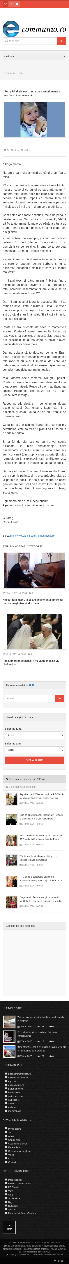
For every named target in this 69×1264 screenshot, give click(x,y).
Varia (10, 1191)
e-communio (9, 73)
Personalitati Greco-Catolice (22, 1213)
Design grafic (14, 1255)
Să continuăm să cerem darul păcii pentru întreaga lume (37, 1034)
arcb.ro (11, 1103)
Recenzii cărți (15, 1147)
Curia (11, 1158)
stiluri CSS (24, 1255)
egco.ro (12, 1081)
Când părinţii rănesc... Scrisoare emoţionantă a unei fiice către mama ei (31, 93)
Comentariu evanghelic (19, 1151)
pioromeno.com (16, 1088)
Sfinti (10, 1194)
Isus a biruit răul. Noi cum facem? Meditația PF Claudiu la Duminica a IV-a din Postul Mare (41, 839)
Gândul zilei (14, 1140)
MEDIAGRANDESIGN (54, 1255)
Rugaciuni (13, 1206)
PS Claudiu (13, 1187)
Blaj (10, 1202)
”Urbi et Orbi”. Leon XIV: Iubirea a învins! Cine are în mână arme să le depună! (41, 1049)
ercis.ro (11, 1107)
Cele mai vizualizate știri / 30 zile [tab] (26, 779)
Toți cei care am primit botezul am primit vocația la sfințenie (40, 1019)
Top (9, 1227)
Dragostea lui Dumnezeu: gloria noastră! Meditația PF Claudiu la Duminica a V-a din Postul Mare (40, 901)
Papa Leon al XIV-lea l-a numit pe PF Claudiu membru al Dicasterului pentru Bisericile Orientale (42, 798)
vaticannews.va (15, 1096)
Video (11, 1155)
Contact (12, 1162)
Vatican (11, 1209)
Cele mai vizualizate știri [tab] (21, 786)
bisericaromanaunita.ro (19, 1074)
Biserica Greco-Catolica (19, 1183)
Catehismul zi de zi (17, 1143)
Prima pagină (14, 1129)
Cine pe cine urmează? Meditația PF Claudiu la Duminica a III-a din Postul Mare (41, 817)
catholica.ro (14, 1100)
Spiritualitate (14, 1198)
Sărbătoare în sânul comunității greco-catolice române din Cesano (38, 858)
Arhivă (11, 1136)
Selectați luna (13, 728)
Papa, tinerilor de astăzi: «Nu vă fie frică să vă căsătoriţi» (31, 662)
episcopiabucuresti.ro (18, 1077)
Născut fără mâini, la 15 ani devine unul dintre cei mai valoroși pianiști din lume (33, 601)
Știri (20, 73)
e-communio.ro (25, 1242)
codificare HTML (36, 1255)
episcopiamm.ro (16, 1085)
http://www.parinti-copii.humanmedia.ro (32, 535)
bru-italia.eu (14, 1092)
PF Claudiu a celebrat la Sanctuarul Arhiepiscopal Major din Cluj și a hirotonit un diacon (41, 881)
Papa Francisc (15, 1180)
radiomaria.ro (14, 1111)
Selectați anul (13, 743)
